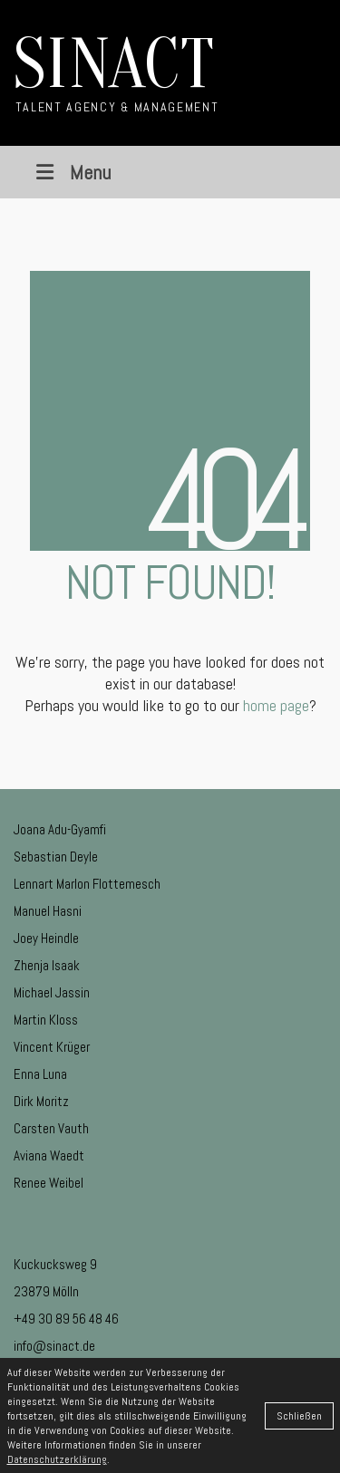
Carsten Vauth (51, 1128)
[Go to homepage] (116, 73)
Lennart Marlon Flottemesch (87, 883)
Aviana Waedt (49, 1155)
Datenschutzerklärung (57, 1459)
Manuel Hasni (48, 910)
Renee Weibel (48, 1182)
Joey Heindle (46, 938)
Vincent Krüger (52, 1046)
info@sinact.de (54, 1345)
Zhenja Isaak (47, 965)
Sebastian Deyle (56, 856)
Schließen (299, 1416)
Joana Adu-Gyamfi (60, 829)
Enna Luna (40, 1074)
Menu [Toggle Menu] (71, 172)
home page (276, 705)
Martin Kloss (46, 1019)
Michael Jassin (52, 992)
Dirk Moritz (41, 1101)
